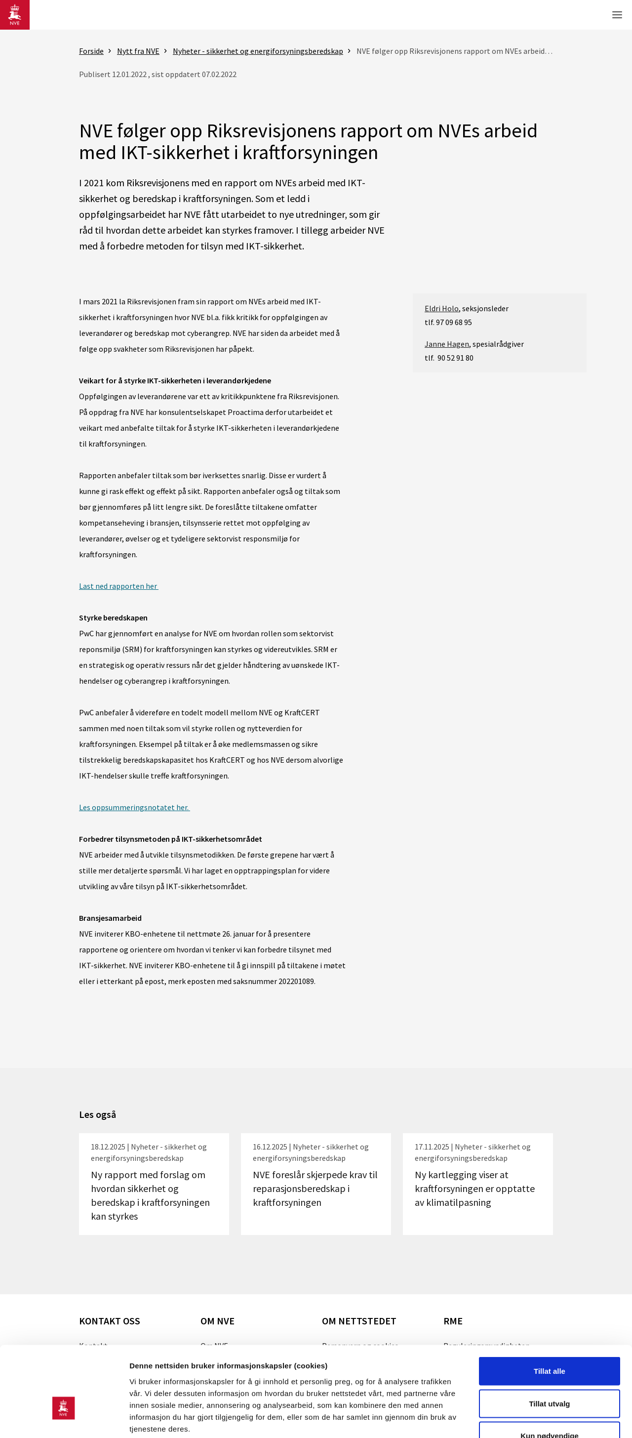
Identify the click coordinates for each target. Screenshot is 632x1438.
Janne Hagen (447, 344)
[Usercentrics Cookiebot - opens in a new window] (64, 1418)
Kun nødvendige (549, 1373)
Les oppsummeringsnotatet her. (134, 807)
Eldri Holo (442, 308)
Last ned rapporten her (118, 586)
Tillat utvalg (549, 1341)
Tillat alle (549, 1308)
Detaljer (526, 1418)
